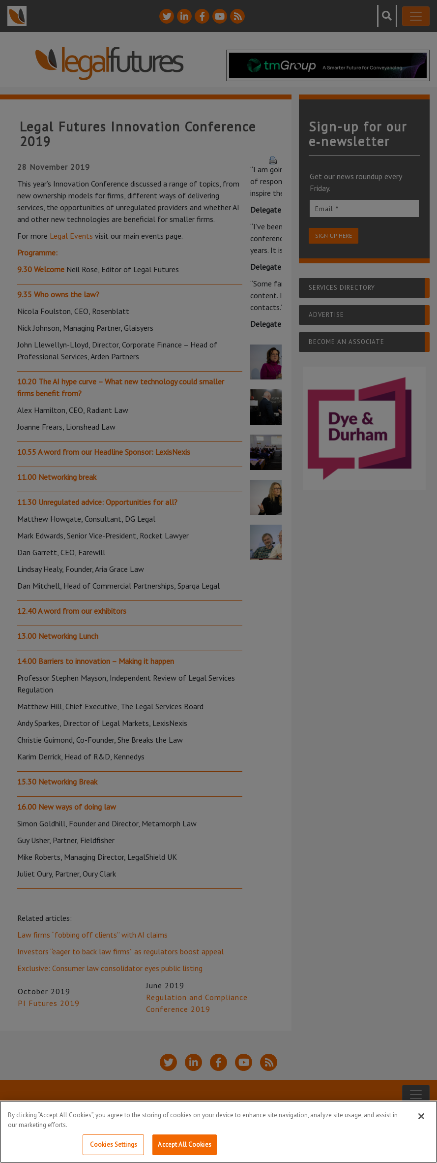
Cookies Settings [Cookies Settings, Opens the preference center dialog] (113, 1144)
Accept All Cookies (184, 1144)
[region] (218, 1131)
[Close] (421, 1116)
